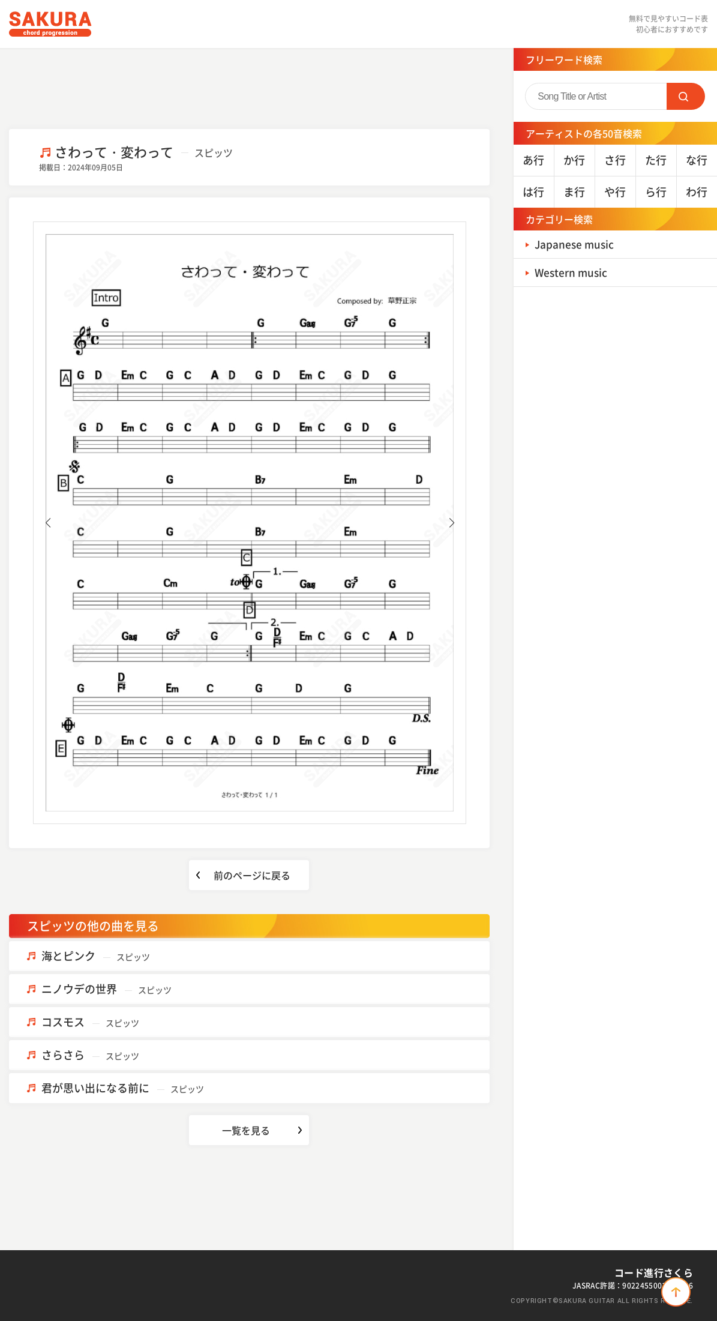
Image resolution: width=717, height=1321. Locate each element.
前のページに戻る (252, 875)
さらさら (90, 1055)
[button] (48, 523)
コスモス (90, 1022)
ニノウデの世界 (106, 989)
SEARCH (686, 96)
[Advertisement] (249, 87)
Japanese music (576, 244)
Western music (572, 272)
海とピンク (95, 956)
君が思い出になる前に (122, 1088)
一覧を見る (246, 1130)
